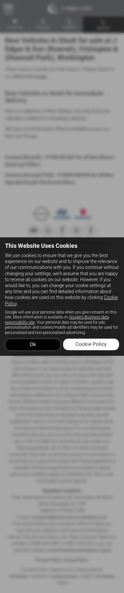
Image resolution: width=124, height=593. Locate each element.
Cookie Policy (91, 344)
